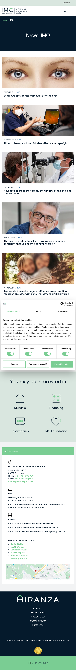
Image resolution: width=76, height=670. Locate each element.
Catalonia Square (19, 550)
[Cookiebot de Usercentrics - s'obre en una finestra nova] (62, 304)
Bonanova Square (19, 556)
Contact (38, 609)
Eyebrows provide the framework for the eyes (31, 96)
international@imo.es (25, 479)
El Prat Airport (18, 553)
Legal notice (38, 613)
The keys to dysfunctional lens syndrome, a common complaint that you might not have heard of (34, 242)
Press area (38, 625)
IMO (18, 92)
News (4, 20)
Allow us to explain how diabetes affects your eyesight (36, 143)
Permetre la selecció (38, 364)
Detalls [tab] (38, 311)
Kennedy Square (19, 558)
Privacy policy (38, 617)
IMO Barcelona (38, 451)
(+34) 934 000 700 (24, 476)
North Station (17, 547)
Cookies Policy (38, 621)
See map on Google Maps (20, 482)
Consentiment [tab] (13, 311)
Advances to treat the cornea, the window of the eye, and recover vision (37, 192)
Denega (14, 364)
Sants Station (17, 544)
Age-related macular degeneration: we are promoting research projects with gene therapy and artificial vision (36, 292)
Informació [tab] (63, 311)
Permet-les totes (61, 364)
